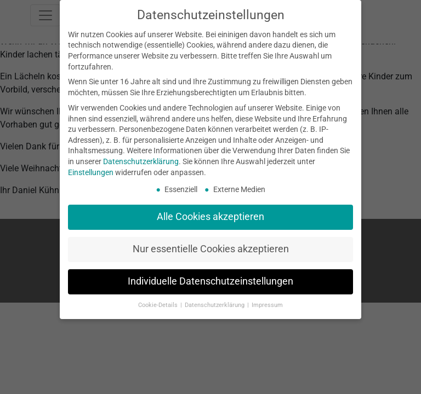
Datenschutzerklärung (141, 161)
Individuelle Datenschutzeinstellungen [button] (210, 281)
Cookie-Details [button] (158, 305)
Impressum (267, 305)
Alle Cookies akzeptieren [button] (210, 216)
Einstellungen (90, 172)
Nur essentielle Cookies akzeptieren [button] (211, 249)
